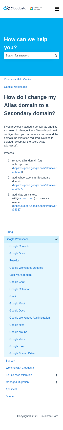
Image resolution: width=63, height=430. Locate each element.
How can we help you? (25, 43)
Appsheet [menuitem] (11, 389)
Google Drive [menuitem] (17, 253)
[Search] (56, 55)
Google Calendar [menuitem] (19, 289)
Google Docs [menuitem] (17, 310)
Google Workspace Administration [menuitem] (29, 317)
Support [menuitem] (10, 360)
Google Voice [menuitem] (17, 339)
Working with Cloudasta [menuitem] (20, 367)
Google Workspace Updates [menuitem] (26, 267)
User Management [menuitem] (20, 274)
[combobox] (28, 55)
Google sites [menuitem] (16, 324)
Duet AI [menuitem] (10, 396)
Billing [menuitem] (9, 232)
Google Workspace (15, 86)
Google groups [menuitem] (18, 332)
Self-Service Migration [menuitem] (19, 375)
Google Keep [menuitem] (17, 346)
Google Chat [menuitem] (17, 281)
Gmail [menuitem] (12, 296)
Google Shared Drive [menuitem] (21, 353)
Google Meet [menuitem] (17, 303)
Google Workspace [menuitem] (17, 239)
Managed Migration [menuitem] (17, 382)
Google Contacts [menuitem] (19, 246)
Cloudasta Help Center (17, 79)
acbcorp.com (26, 198)
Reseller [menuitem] (14, 260)
